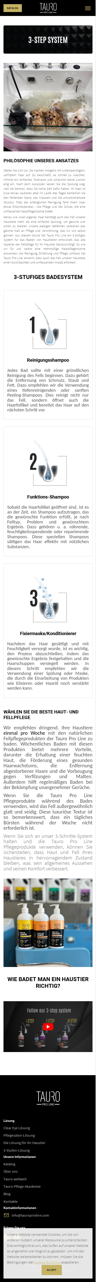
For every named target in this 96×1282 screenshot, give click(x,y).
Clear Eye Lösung (16, 1128)
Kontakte (10, 1201)
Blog (6, 1193)
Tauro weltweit (14, 1179)
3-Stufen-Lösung (16, 1150)
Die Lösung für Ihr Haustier (24, 1142)
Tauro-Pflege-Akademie (22, 1186)
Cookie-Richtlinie (47, 1262)
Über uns (10, 1171)
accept (51, 1270)
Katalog (12, 8)
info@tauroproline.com (30, 1215)
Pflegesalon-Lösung (19, 1135)
